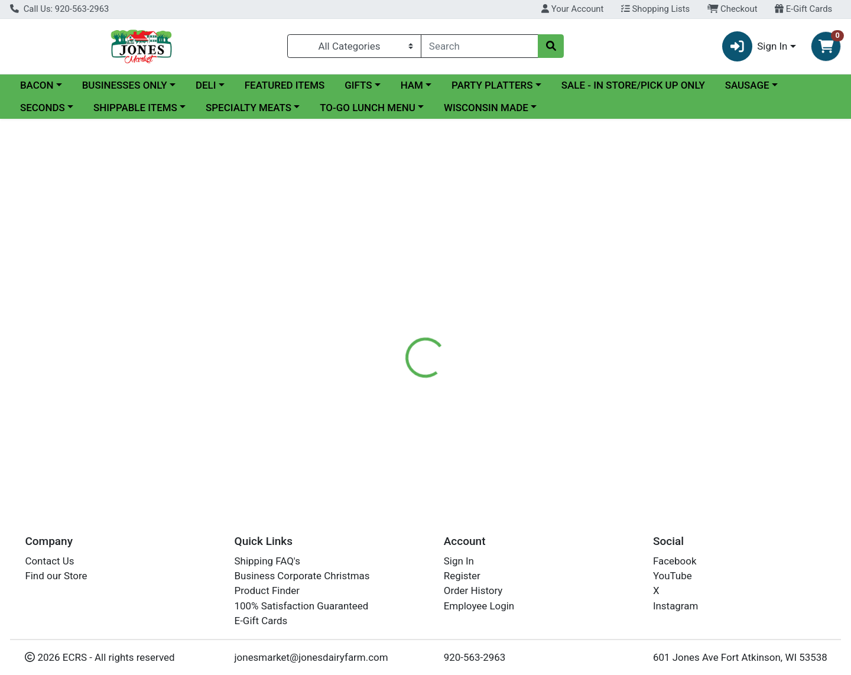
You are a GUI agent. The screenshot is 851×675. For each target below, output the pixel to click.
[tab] (387, 279)
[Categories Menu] (354, 46)
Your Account (572, 9)
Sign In (459, 561)
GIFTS (358, 85)
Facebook (675, 561)
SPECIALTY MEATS (248, 107)
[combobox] (479, 46)
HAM (412, 85)
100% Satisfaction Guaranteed (302, 606)
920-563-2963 (475, 657)
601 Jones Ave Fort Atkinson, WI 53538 (740, 657)
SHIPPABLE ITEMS (135, 107)
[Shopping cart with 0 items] (826, 46)
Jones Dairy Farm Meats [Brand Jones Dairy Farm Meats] (528, 326)
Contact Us (49, 561)
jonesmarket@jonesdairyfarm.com (311, 657)
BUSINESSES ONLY (124, 85)
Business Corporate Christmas (302, 576)
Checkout (732, 9)
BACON (37, 85)
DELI (206, 85)
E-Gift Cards (803, 9)
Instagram (675, 606)
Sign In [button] (755, 46)
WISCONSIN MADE (486, 107)
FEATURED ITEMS (285, 85)
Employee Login (479, 606)
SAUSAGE (747, 85)
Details (387, 279)
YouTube (672, 576)
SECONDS (42, 107)
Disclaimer (444, 279)
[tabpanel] (602, 337)
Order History (473, 591)
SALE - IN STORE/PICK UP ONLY (633, 85)
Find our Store (56, 576)
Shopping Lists (655, 9)
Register (462, 576)
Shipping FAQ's (267, 561)
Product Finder (267, 591)
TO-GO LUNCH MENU (367, 107)
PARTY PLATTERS (492, 85)
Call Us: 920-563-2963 (59, 9)
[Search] (479, 46)
